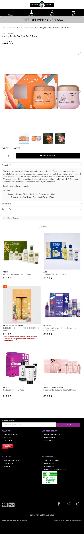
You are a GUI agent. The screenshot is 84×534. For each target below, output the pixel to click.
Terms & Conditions (50, 460)
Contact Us (7, 441)
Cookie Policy (48, 466)
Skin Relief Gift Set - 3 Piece (54, 274)
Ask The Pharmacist (10, 460)
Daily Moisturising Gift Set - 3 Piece (17, 274)
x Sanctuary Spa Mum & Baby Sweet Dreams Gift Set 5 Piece (61, 329)
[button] (79, 54)
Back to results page (12, 218)
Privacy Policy (48, 463)
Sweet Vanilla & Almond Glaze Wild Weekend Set (60, 391)
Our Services (8, 463)
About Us (6, 437)
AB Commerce (77, 520)
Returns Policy (48, 437)
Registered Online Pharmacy (53, 470)
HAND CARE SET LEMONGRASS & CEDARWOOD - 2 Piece (21, 329)
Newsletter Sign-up (10, 434)
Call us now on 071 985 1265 (42, 515)
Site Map (6, 466)
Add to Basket (47, 155)
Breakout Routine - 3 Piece (13, 389)
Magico (61, 520)
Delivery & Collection (51, 434)
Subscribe (68, 424)
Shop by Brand (48, 441)
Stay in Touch (8, 420)
